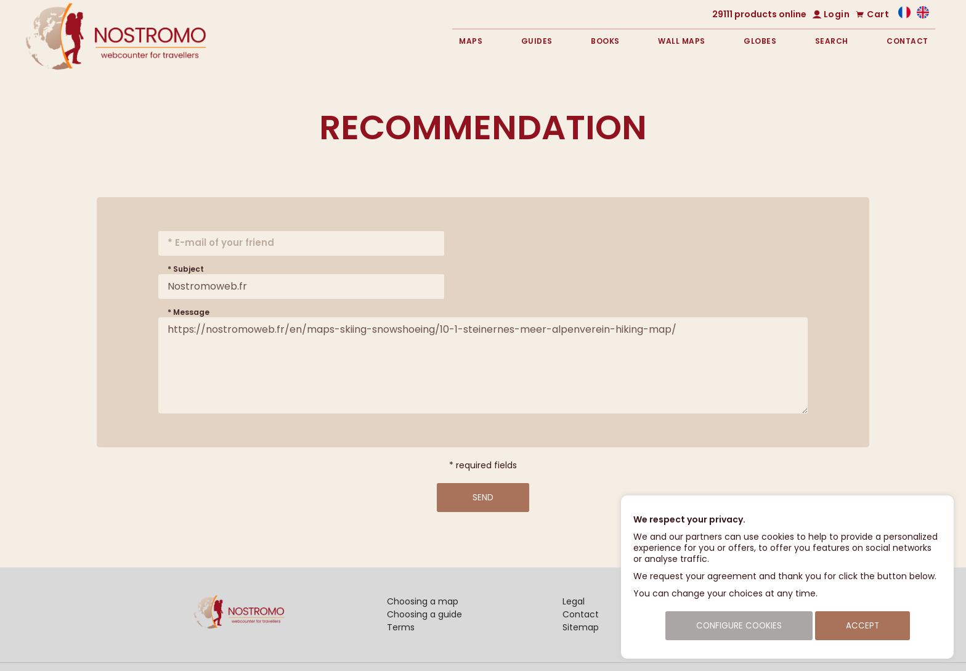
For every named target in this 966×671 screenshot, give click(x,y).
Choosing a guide (424, 614)
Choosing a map (422, 601)
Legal (573, 601)
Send (483, 497)
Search (831, 41)
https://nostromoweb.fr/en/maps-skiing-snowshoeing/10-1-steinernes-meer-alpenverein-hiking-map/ (483, 365)
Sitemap (580, 627)
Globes (760, 41)
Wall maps (681, 41)
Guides (537, 41)
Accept (862, 626)
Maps (470, 41)
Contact (907, 41)
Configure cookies (739, 626)
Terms (401, 627)
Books (605, 41)
